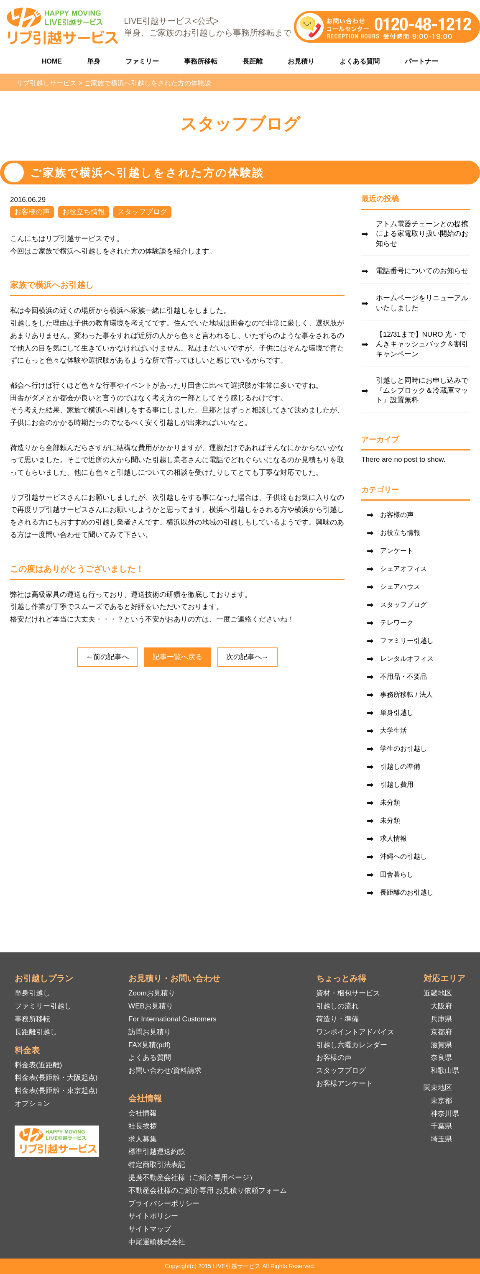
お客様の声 (32, 212)
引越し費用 (397, 784)
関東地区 (438, 1088)
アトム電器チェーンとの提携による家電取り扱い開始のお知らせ (422, 234)
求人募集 (142, 1139)
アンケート (397, 550)
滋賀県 (441, 1045)
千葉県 (441, 1126)
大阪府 (441, 1006)
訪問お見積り (149, 1032)
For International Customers (172, 1019)
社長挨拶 (142, 1126)
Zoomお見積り (151, 993)
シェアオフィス (403, 568)
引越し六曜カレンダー (351, 1045)
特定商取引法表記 (156, 1165)
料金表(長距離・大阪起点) (56, 1078)
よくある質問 (360, 61)
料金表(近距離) (38, 1065)
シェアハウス (400, 586)
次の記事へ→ (247, 657)
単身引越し (397, 712)
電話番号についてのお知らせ (422, 271)
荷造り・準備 (337, 1019)
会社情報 (142, 1113)
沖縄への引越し (403, 856)
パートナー (421, 61)
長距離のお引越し (407, 892)
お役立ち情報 (83, 212)
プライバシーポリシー (163, 1203)
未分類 (390, 802)
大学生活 (393, 730)
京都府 (441, 1032)
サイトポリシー (153, 1216)
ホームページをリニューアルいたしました (422, 303)
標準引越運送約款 (156, 1152)
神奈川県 (445, 1114)
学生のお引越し (403, 748)
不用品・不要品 (403, 676)
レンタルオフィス (407, 658)
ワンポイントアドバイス (355, 1032)
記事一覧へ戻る (177, 657)
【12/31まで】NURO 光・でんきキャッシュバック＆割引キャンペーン (422, 344)
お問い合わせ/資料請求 (165, 1070)
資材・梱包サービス (348, 993)
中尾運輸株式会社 (156, 1242)
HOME (52, 61)
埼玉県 (441, 1139)
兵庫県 (441, 1019)
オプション (32, 1104)
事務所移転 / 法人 (406, 694)
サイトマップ (149, 1229)
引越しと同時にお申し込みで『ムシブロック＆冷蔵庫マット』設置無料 (422, 390)
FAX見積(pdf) (149, 1045)
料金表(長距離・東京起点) (56, 1091)
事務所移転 (200, 61)
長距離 (253, 61)
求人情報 (393, 838)
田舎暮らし (397, 874)
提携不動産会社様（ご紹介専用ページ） (192, 1178)
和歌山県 (445, 1070)
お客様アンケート (344, 1083)
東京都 (441, 1101)
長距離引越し (36, 1032)
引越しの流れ (337, 1006)
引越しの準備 (400, 766)
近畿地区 (438, 993)
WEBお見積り (150, 1006)
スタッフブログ (142, 212)
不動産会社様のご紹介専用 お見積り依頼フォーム (207, 1191)
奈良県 (441, 1058)
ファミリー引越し (407, 640)
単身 (93, 61)
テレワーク (397, 622)
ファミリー (142, 61)
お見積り (301, 61)
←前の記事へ (107, 657)
